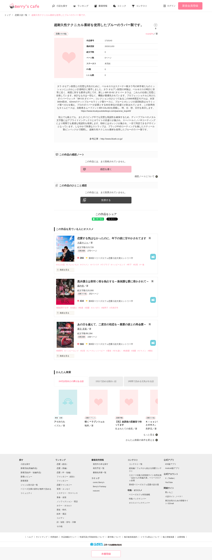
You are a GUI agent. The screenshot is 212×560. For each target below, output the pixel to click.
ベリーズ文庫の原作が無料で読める (36, 489)
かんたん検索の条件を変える (140, 440)
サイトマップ (41, 537)
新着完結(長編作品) (29, 468)
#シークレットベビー (96, 351)
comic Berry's (98, 482)
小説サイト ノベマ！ (174, 496)
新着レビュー (26, 476)
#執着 (80, 308)
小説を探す (61, 6)
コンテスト (141, 6)
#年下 (129, 265)
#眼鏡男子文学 (62, 308)
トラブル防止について (150, 537)
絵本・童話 (61, 514)
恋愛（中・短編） (64, 472)
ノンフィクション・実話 (67, 501)
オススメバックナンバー (139, 503)
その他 (59, 526)
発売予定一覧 (98, 468)
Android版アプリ (172, 468)
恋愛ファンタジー (64, 485)
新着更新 (24, 481)
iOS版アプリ (170, 464)
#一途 (141, 265)
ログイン (171, 6)
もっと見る (148, 434)
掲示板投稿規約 (130, 537)
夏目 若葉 (82, 329)
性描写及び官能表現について (92, 537)
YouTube (169, 482)
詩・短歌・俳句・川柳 (66, 522)
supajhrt (149, 33)
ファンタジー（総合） (66, 476)
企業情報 (181, 537)
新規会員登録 (190, 5)
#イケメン (84, 265)
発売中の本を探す (100, 464)
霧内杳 (80, 286)
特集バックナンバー (137, 499)
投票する (106, 200)
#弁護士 (73, 308)
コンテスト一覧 (135, 464)
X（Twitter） (170, 478)
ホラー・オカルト (64, 506)
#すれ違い (117, 351)
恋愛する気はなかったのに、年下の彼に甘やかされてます (112, 238)
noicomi (96, 491)
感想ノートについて (144, 176)
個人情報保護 (168, 537)
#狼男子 (104, 308)
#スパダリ (95, 308)
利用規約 (54, 537)
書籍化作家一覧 (99, 472)
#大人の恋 (60, 265)
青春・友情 (61, 497)
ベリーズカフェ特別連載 (139, 494)
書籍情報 (102, 6)
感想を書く (106, 169)
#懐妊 (150, 351)
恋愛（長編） (62, 468)
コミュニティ (26, 493)
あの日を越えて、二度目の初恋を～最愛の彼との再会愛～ (112, 324)
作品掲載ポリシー (69, 537)
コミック (121, 6)
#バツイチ (94, 265)
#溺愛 (87, 308)
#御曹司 (59, 351)
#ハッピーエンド (118, 265)
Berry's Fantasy (99, 486)
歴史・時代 (61, 510)
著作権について (114, 537)
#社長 (135, 265)
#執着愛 (126, 351)
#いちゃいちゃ (72, 265)
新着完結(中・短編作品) (31, 472)
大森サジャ (82, 242)
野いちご (169, 492)
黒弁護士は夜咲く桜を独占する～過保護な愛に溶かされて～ (113, 281)
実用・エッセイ (63, 489)
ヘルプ (30, 537)
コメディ (60, 518)
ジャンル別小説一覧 (29, 485)
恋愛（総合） (62, 464)
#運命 (108, 351)
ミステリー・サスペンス (67, 493)
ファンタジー (62, 481)
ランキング (82, 6)
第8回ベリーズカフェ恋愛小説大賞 (144, 484)
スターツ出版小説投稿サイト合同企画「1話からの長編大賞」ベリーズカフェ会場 (145, 478)
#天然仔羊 (114, 308)
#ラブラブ (105, 265)
